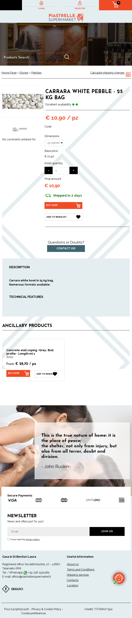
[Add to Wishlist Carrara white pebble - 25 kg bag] (63, 216)
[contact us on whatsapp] (119, 578)
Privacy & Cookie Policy (46, 608)
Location (72, 584)
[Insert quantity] (61, 170)
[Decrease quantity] (49, 170)
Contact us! (66, 248)
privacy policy (33, 538)
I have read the (25, 538)
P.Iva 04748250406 (16, 608)
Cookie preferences (33, 612)
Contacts (73, 579)
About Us (73, 563)
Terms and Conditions (81, 568)
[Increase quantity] (73, 170)
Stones (23, 72)
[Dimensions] (54, 143)
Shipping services (78, 574)
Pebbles (36, 72)
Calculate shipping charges (107, 72)
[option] (15, 128)
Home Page (8, 72)
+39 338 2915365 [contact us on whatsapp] (39, 571)
